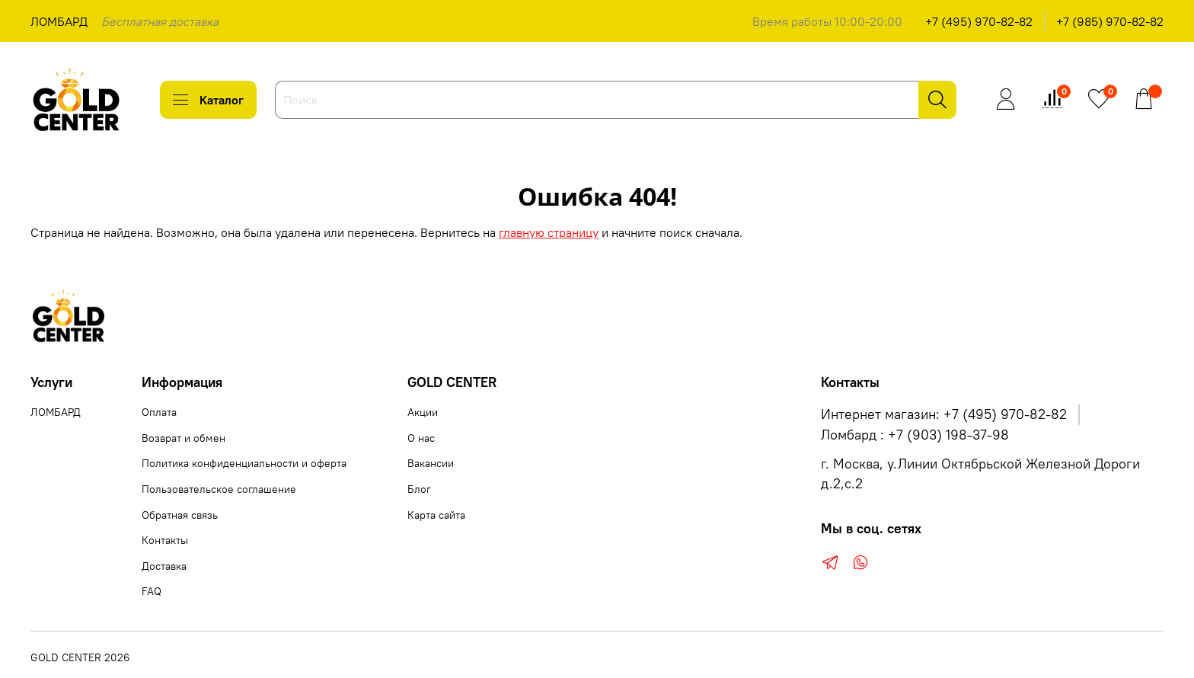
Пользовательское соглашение (219, 489)
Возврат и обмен (183, 438)
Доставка (164, 566)
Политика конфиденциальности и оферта (244, 463)
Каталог (208, 99)
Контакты (165, 540)
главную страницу (549, 232)
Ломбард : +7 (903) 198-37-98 (915, 435)
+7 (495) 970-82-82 (979, 21)
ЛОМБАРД (59, 21)
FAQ (151, 591)
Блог (419, 489)
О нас (421, 438)
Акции (422, 412)
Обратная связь (180, 515)
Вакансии (430, 463)
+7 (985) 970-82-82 (1110, 21)
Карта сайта (436, 515)
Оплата (159, 412)
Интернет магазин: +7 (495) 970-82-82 (944, 414)
